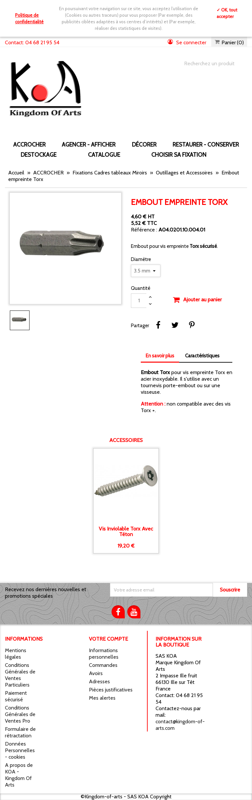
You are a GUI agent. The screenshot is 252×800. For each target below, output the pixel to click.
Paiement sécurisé (16, 696)
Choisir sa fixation (178, 154)
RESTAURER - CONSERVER (206, 144)
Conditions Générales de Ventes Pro (20, 714)
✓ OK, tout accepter (227, 13)
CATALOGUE (104, 154)
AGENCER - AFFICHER (89, 144)
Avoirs (96, 673)
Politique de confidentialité (29, 18)
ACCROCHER (29, 144)
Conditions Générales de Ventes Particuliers (20, 675)
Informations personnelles (103, 653)
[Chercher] (209, 63)
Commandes (103, 665)
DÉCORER (144, 144)
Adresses (99, 681)
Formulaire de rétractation (20, 732)
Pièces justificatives (111, 690)
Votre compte (108, 639)
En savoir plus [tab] (160, 356)
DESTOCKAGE (38, 154)
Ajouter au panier (197, 300)
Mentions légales (15, 653)
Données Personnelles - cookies (20, 750)
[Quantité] (139, 300)
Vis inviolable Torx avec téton (126, 531)
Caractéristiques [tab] (202, 356)
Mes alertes (102, 698)
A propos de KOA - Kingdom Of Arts (19, 775)
